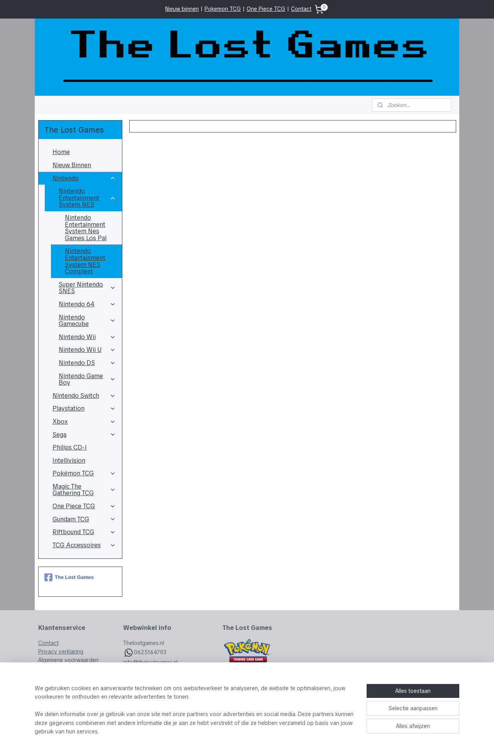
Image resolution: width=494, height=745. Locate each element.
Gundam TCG (84, 519)
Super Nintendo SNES (87, 287)
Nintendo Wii (87, 337)
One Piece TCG (266, 8)
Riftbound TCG (84, 532)
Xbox (84, 421)
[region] (196, 714)
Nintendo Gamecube (87, 320)
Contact (301, 8)
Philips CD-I (69, 447)
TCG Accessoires (84, 545)
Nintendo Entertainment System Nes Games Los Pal (86, 228)
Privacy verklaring (60, 651)
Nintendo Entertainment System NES (87, 198)
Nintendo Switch (84, 396)
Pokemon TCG (223, 8)
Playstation (84, 408)
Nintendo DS (87, 363)
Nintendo (84, 178)
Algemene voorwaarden (68, 660)
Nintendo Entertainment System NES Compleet (85, 261)
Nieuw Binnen (71, 165)
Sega (84, 435)
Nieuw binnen (182, 8)
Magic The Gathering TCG (84, 489)
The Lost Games (69, 577)
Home (61, 152)
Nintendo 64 (87, 304)
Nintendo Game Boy (87, 379)
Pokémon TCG (84, 473)
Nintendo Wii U (87, 350)
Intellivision (68, 461)
